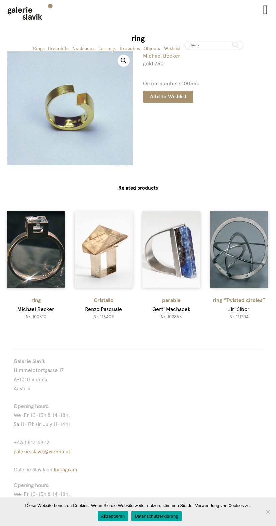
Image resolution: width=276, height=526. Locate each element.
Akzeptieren (113, 516)
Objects (152, 48)
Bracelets (58, 48)
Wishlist (172, 48)
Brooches (130, 48)
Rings (38, 48)
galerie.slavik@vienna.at (42, 451)
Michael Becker (161, 56)
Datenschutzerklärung (156, 516)
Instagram (65, 469)
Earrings (107, 48)
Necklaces (83, 48)
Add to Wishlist (168, 96)
